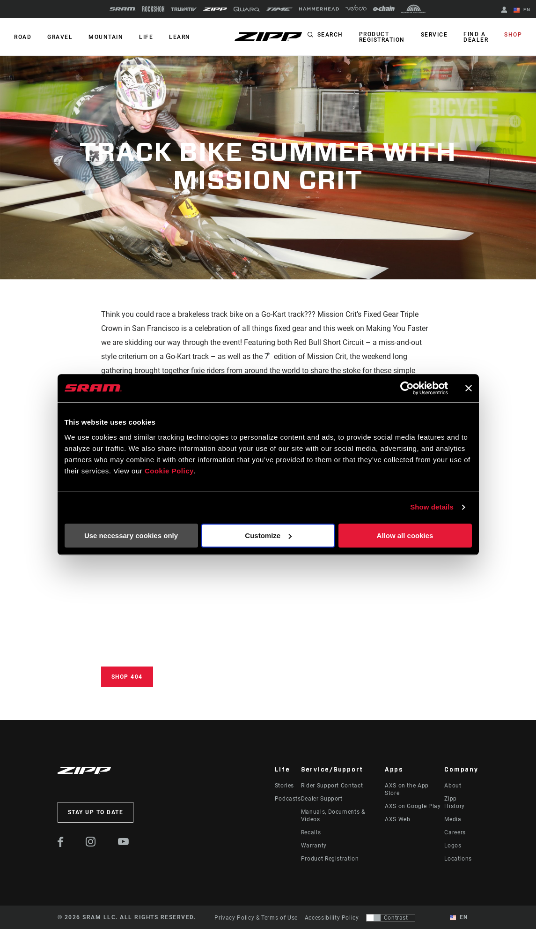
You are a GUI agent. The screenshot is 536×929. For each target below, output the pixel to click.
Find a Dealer (475, 37)
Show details (432, 507)
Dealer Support (322, 798)
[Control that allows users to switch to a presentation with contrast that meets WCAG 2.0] (390, 918)
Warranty (314, 845)
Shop (513, 34)
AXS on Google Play (413, 806)
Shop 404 (127, 677)
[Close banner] (468, 388)
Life (146, 37)
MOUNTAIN (105, 37)
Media (452, 819)
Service (434, 34)
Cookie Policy (169, 471)
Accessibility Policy (332, 917)
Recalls (311, 832)
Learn (180, 37)
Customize (268, 535)
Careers (454, 832)
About (452, 785)
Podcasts (288, 798)
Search (330, 34)
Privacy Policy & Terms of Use (256, 917)
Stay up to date (96, 812)
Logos (452, 845)
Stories (284, 785)
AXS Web (397, 819)
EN (522, 10)
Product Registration (382, 37)
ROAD (22, 37)
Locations (458, 858)
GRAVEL (60, 37)
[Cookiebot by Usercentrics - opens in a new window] (407, 388)
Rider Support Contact (332, 785)
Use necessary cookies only (131, 535)
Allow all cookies (405, 535)
